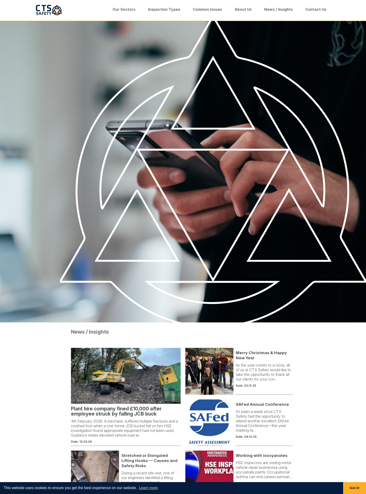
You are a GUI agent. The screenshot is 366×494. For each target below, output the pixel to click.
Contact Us (315, 9)
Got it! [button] (354, 488)
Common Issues (207, 9)
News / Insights (278, 9)
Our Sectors (124, 9)
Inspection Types (164, 9)
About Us (243, 9)
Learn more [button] (148, 488)
